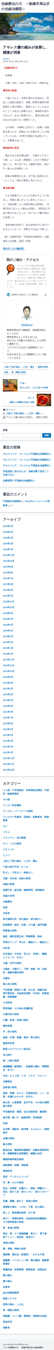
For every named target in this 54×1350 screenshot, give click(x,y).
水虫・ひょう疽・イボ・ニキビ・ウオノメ (25, 1075)
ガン (5, 826)
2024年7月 (8, 619)
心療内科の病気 (11, 1014)
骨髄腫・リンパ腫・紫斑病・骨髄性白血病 (25, 1316)
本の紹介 (7, 1055)
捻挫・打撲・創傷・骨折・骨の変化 (21, 1037)
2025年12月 (8, 555)
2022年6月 (8, 723)
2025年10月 (8, 561)
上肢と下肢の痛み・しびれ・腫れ (19, 367)
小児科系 (7, 1002)
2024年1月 (8, 654)
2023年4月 (8, 694)
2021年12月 (8, 758)
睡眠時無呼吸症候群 (13, 1159)
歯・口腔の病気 (11, 1060)
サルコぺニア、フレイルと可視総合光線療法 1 (27, 465)
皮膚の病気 (8, 1138)
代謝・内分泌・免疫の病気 (17, 878)
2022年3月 (8, 741)
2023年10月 (8, 671)
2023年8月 (8, 677)
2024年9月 (8, 613)
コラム (6, 832)
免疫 (5, 907)
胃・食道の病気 (11, 1228)
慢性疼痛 (7, 1026)
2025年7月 (8, 578)
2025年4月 (8, 590)
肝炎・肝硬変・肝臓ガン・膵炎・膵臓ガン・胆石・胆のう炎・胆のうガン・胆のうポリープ (26, 1192)
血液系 (6, 1287)
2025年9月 (8, 567)
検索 (5, 430)
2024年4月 (8, 636)
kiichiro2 (6, 59)
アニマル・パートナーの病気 (18, 811)
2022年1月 (8, 752)
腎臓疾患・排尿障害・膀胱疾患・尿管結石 (25, 1269)
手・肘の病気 (10, 1031)
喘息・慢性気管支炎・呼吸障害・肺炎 (22, 936)
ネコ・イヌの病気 (12, 843)
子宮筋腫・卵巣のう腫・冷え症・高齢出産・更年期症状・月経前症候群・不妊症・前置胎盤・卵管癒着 (26, 993)
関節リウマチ (10, 1298)
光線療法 (7, 901)
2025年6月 (8, 584)
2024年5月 (8, 630)
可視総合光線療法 (12, 501)
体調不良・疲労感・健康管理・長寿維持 (23, 890)
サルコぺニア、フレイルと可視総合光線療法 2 (27, 459)
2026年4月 (8, 532)
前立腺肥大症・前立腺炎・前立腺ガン (22, 919)
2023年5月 (8, 688)
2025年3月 (8, 596)
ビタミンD (8, 849)
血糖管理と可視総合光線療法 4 (19, 480)
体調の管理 (8, 884)
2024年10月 (8, 607)
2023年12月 (8, 659)
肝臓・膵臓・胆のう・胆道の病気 (20, 1201)
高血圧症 (7, 1322)
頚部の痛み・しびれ (13, 1304)
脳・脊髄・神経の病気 (14, 1248)
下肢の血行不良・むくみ (15, 867)
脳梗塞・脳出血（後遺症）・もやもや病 (23, 1254)
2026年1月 (8, 549)
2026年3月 (8, 538)
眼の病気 (7, 1144)
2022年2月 (8, 746)
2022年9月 (8, 706)
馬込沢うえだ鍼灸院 (14, 248)
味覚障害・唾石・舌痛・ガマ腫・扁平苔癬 (25, 925)
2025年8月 (8, 572)
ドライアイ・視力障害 (14, 838)
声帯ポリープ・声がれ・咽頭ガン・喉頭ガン (26, 942)
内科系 (6, 913)
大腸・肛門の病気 (12, 963)
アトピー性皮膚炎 (12, 805)
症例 (6, 372)
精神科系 (7, 1171)
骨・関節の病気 (19, 372)
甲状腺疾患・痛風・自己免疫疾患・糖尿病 (25, 1111)
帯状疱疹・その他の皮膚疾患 (18, 1008)
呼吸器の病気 (10, 930)
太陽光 (6, 978)
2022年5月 (8, 729)
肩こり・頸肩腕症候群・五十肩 (19, 1212)
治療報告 (7, 1081)
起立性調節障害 (11, 1293)
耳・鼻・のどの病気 (13, 1182)
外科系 (6, 948)
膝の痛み (7, 1281)
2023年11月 (8, 665)
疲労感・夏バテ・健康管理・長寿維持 (22, 1117)
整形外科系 (43, 367)
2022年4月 (8, 735)
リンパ (6, 855)
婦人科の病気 (10, 984)
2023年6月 (8, 683)
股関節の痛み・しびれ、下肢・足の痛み (23, 1207)
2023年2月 (8, 700)
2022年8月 (8, 712)
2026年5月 (8, 526)
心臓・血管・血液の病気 (15, 1020)
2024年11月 (8, 601)
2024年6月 (8, 625)
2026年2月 (8, 543)
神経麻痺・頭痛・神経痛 (15, 1165)
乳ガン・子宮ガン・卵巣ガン (18, 872)
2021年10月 (8, 770)
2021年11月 (8, 764)
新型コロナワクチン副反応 (17, 1049)
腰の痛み (7, 1275)
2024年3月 (8, 642)
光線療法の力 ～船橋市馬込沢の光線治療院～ (26, 1348)
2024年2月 (8, 648)
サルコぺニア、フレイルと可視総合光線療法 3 (27, 454)
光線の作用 (8, 896)
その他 (6, 799)
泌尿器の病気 (10, 1087)
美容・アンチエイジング (15, 1176)
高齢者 (6, 1327)
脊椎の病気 (8, 1243)
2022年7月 (8, 717)
